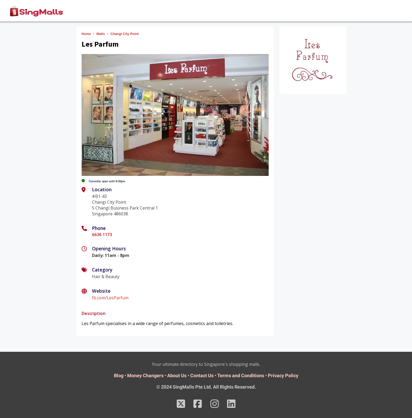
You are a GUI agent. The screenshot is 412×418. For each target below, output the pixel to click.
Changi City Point (124, 34)
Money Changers (145, 375)
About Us (177, 375)
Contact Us (202, 375)
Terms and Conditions (240, 375)
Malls (100, 34)
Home (86, 34)
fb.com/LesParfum (110, 298)
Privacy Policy (283, 375)
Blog (118, 375)
